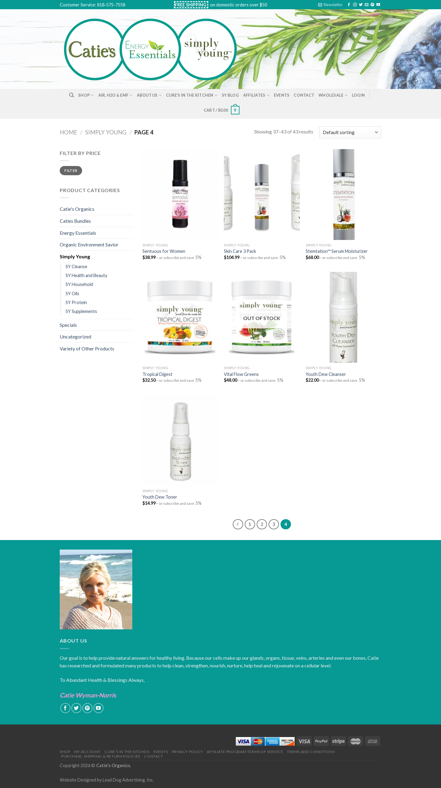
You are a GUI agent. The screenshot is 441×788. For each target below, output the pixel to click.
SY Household (79, 284)
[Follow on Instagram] (355, 5)
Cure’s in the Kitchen (191, 95)
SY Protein (76, 302)
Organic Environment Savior (89, 244)
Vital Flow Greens (241, 374)
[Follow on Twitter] (361, 5)
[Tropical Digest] (180, 317)
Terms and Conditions (311, 751)
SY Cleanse (76, 266)
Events (282, 95)
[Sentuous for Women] (180, 194)
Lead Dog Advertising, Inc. (128, 779)
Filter (70, 170)
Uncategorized (75, 336)
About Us (149, 95)
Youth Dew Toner (159, 497)
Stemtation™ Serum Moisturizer (337, 251)
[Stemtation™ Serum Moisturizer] (343, 194)
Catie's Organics (77, 209)
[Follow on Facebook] (349, 5)
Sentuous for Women (163, 251)
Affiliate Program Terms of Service (245, 751)
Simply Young (105, 132)
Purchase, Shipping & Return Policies (100, 756)
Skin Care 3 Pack (240, 251)
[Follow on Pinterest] (372, 5)
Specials (68, 325)
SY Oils (72, 293)
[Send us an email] (366, 5)
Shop (86, 95)
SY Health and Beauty (86, 275)
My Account (87, 751)
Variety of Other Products (87, 348)
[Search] (71, 95)
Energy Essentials (78, 233)
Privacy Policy (187, 751)
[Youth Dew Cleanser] (343, 317)
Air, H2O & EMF (115, 95)
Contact (304, 95)
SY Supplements (81, 311)
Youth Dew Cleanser (326, 374)
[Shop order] (350, 132)
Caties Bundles (75, 221)
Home (68, 132)
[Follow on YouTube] (378, 5)
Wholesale (333, 95)
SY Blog (230, 95)
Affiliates (256, 95)
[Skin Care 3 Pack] (262, 194)
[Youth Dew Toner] (180, 440)
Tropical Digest (157, 374)
